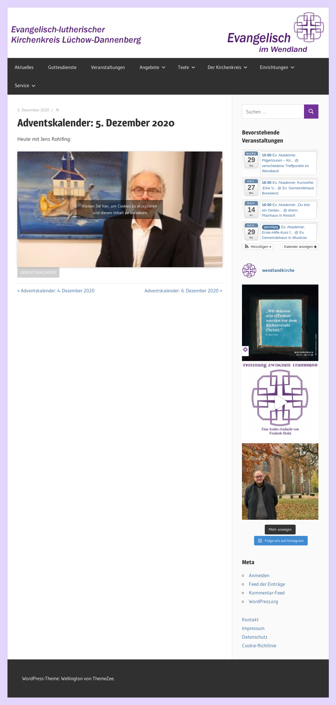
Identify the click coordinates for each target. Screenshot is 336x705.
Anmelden (259, 575)
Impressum (253, 628)
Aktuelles (24, 67)
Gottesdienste (62, 67)
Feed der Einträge (267, 584)
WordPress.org (263, 601)
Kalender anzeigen (300, 247)
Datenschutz (254, 637)
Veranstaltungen (108, 67)
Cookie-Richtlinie (259, 645)
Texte (186, 67)
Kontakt (250, 619)
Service (25, 85)
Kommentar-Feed (267, 593)
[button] (257, 247)
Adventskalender (38, 272)
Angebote (153, 67)
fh (57, 110)
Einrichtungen (277, 67)
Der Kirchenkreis (227, 67)
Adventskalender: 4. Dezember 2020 (58, 290)
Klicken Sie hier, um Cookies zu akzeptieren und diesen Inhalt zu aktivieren (119, 209)
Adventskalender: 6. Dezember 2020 (181, 290)
